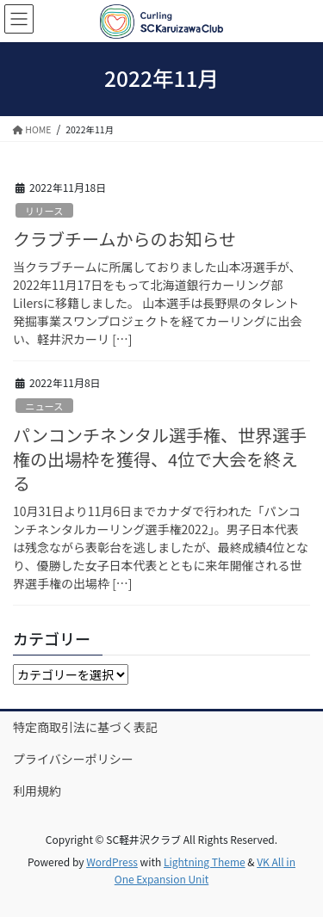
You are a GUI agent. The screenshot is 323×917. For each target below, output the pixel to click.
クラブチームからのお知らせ (124, 238)
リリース (44, 211)
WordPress (112, 861)
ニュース (44, 406)
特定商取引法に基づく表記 (85, 726)
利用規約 (37, 790)
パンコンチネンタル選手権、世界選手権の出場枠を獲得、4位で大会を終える (160, 458)
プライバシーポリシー (73, 758)
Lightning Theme (204, 861)
